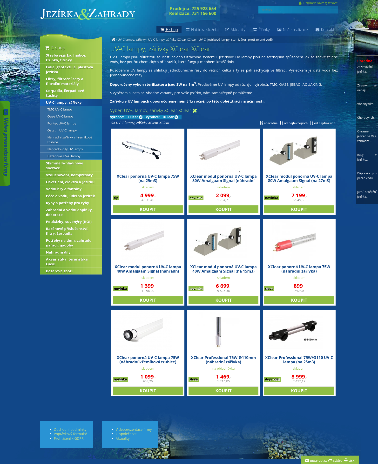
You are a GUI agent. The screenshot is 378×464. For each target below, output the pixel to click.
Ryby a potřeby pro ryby (67, 202)
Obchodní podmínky (70, 429)
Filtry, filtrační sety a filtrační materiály (64, 81)
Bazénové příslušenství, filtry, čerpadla (67, 231)
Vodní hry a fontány (64, 188)
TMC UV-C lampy (60, 109)
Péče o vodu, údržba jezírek (70, 195)
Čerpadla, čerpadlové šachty (65, 93)
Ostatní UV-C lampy (62, 130)
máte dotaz (318, 460)
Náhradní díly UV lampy (65, 149)
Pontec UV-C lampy (61, 123)
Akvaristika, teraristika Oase (67, 261)
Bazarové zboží (59, 270)
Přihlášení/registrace (318, 2)
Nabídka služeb (201, 29)
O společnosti (126, 433)
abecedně (270, 123)
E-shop (54, 48)
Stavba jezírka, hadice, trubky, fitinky (66, 57)
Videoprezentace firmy (134, 429)
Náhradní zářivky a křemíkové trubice (69, 139)
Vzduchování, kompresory (69, 174)
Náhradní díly (58, 252)
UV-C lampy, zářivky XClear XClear (172, 39)
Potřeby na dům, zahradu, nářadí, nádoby (69, 243)
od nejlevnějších (295, 123)
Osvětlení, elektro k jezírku (70, 181)
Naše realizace (292, 29)
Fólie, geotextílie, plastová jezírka (69, 69)
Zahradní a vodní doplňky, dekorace (69, 212)
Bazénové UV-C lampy (64, 156)
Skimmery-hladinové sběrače (64, 165)
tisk (351, 460)
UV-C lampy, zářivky (132, 39)
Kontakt (324, 29)
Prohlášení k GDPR (68, 438)
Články (261, 29)
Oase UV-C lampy (60, 116)
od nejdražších (324, 123)
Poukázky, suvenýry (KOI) (69, 221)
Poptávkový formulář (70, 433)
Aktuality (235, 29)
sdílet (337, 460)
